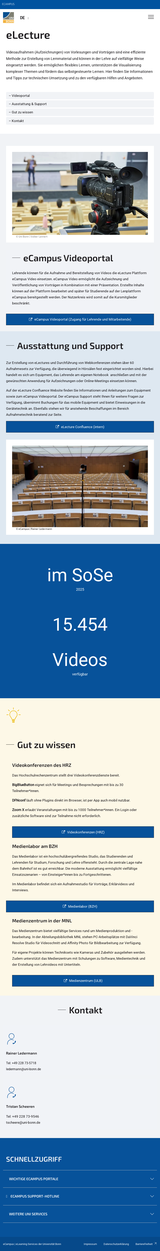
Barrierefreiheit (146, 1244)
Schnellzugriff (34, 1159)
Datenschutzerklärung (116, 1244)
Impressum (90, 1244)
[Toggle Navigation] (151, 17)
